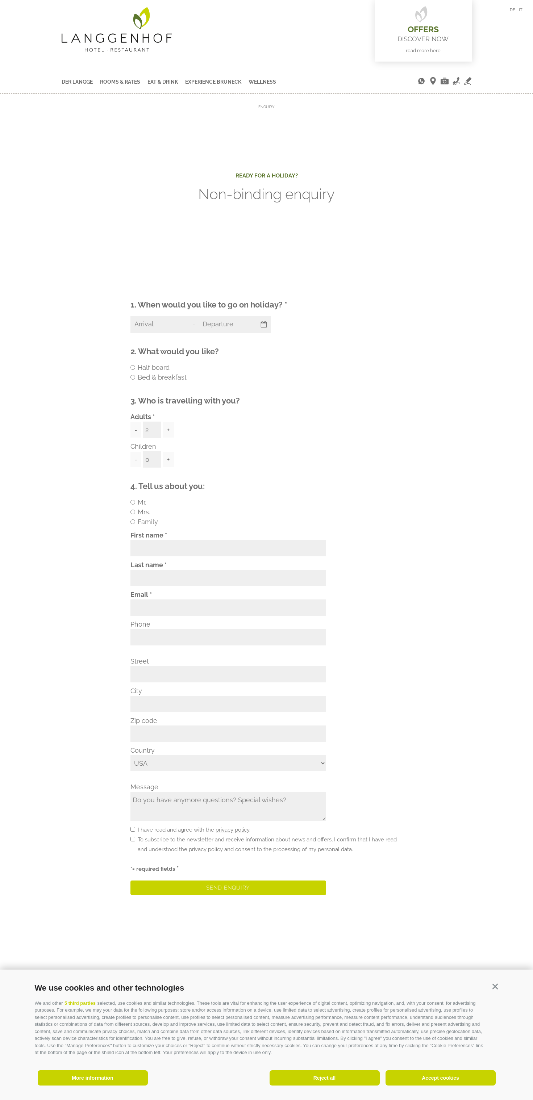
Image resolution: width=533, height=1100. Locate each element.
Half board (154, 367)
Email (139, 594)
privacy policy (232, 830)
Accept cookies (440, 1078)
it (520, 10)
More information (92, 1078)
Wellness (262, 82)
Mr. (142, 502)
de (512, 10)
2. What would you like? (174, 351)
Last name (146, 565)
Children (143, 446)
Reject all (324, 1078)
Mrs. (144, 512)
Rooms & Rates (120, 82)
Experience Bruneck (213, 82)
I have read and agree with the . (194, 830)
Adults (140, 417)
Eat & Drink (162, 82)
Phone (140, 624)
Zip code (143, 720)
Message (144, 787)
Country (142, 750)
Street (139, 661)
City (136, 691)
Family (148, 522)
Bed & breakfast (162, 377)
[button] (495, 986)
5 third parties (80, 1003)
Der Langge (77, 82)
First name (146, 535)
